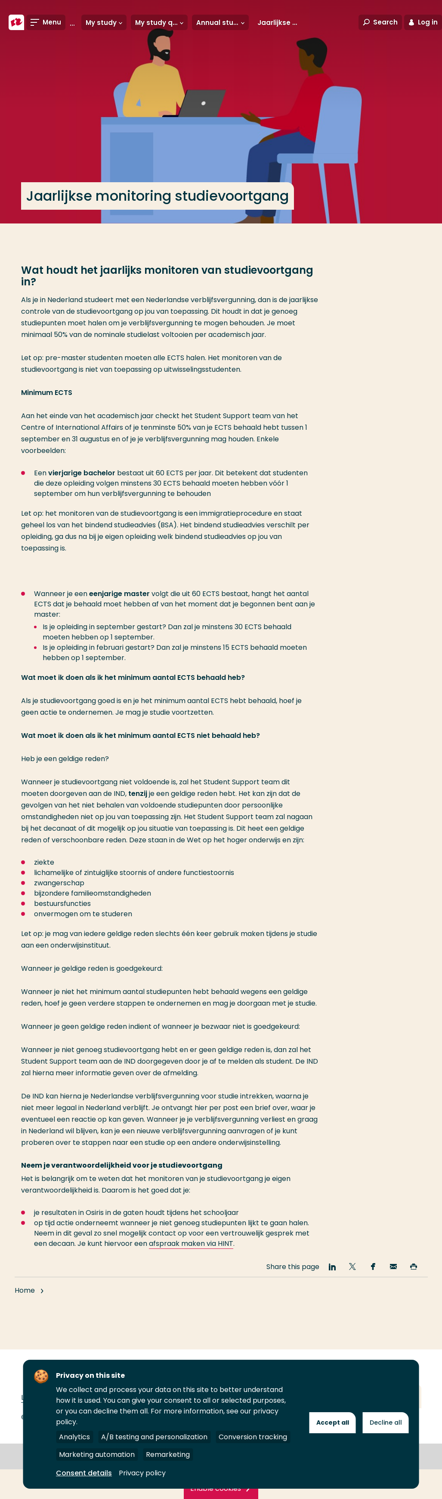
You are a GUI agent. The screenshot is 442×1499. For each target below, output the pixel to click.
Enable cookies (215, 1488)
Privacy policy (142, 1473)
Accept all (332, 1422)
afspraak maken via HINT (191, 1243)
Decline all (386, 1422)
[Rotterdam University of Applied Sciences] (16, 22)
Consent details (84, 1473)
